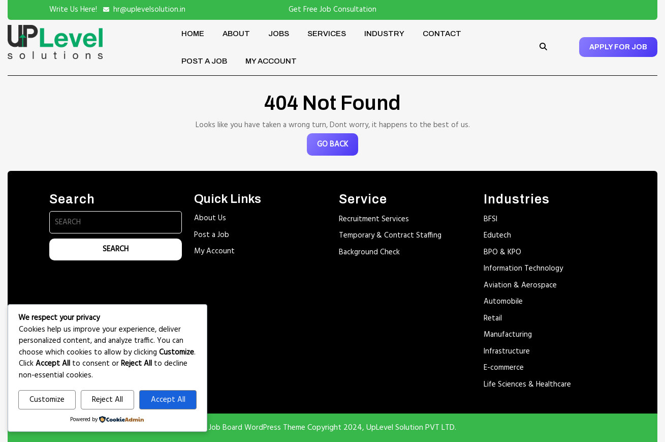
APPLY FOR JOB (618, 47)
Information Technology (523, 268)
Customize (47, 400)
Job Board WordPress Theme (257, 428)
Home (192, 34)
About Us (210, 218)
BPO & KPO (502, 252)
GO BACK (337, 147)
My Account (214, 251)
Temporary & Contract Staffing (390, 235)
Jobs (278, 34)
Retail (493, 318)
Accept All (168, 400)
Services (326, 34)
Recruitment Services (374, 219)
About (236, 34)
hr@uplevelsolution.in (149, 10)
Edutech (497, 235)
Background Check (369, 252)
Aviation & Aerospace (520, 285)
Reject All (107, 400)
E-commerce (504, 368)
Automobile (503, 302)
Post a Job (204, 61)
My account (271, 61)
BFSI (490, 219)
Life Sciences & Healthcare (527, 384)
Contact (442, 34)
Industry (384, 34)
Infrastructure (507, 351)
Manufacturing (508, 335)
